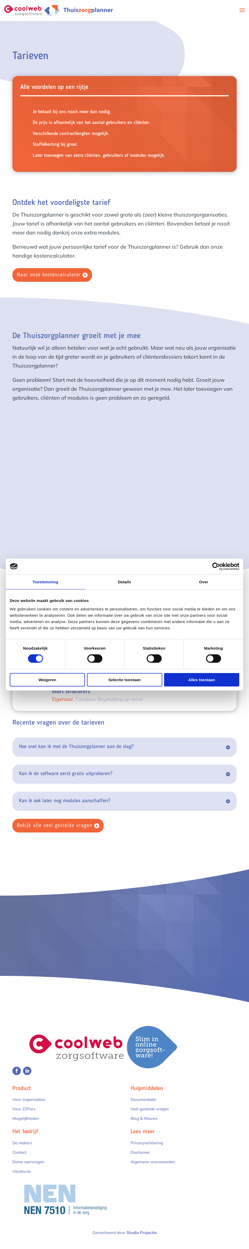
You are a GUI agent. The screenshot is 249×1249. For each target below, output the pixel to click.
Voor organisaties (28, 1099)
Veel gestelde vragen (150, 1108)
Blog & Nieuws (144, 1118)
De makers (22, 1142)
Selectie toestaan (124, 680)
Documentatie (143, 1099)
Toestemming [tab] (45, 581)
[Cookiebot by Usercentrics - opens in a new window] (216, 566)
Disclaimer (140, 1152)
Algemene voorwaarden (153, 1161)
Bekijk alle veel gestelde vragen (54, 825)
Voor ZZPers (23, 1108)
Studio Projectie (142, 1232)
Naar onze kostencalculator (49, 275)
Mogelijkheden (25, 1118)
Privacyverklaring (147, 1142)
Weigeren (47, 680)
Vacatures (21, 1171)
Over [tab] (203, 581)
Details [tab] (124, 581)
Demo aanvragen (28, 1161)
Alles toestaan (201, 680)
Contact (19, 1152)
